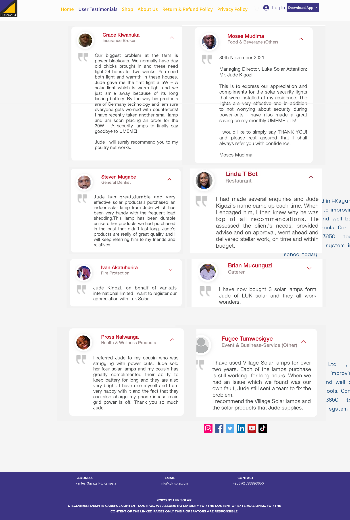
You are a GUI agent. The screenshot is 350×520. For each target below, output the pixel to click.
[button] (257, 8)
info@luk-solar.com (174, 483)
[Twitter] (230, 428)
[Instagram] (208, 428)
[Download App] (303, 7)
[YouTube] (252, 428)
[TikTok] (262, 428)
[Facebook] (219, 428)
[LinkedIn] (241, 428)
